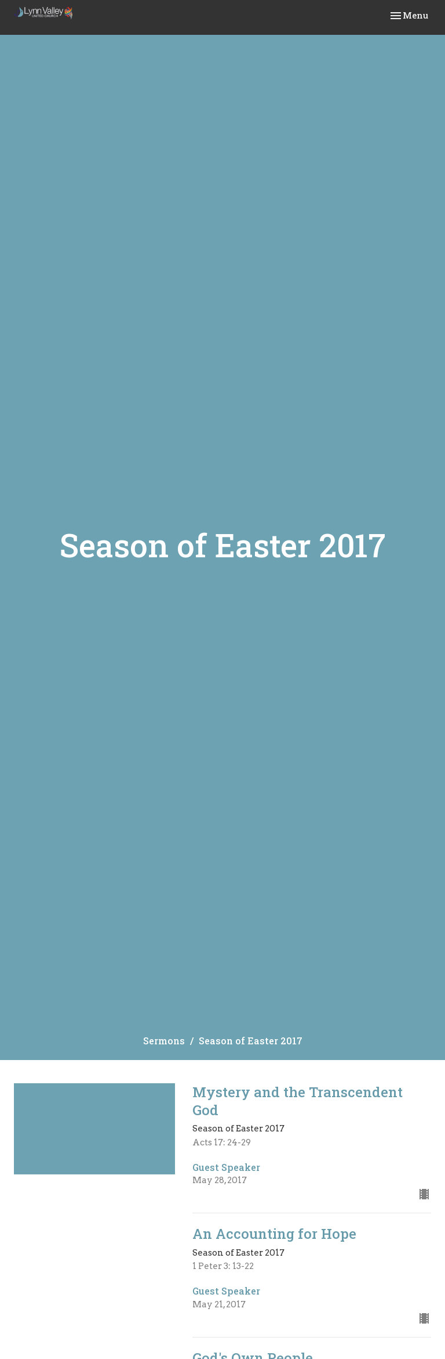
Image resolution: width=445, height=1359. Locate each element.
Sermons (164, 1040)
